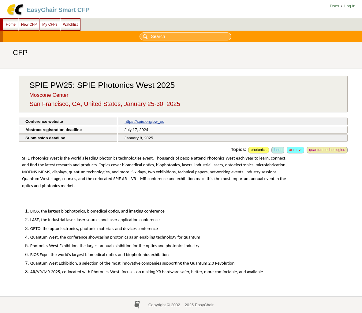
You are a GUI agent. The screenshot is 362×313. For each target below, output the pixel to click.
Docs (334, 6)
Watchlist (70, 24)
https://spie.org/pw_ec (144, 121)
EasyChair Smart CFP (58, 9)
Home (11, 24)
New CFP (29, 24)
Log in (349, 6)
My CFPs (49, 24)
